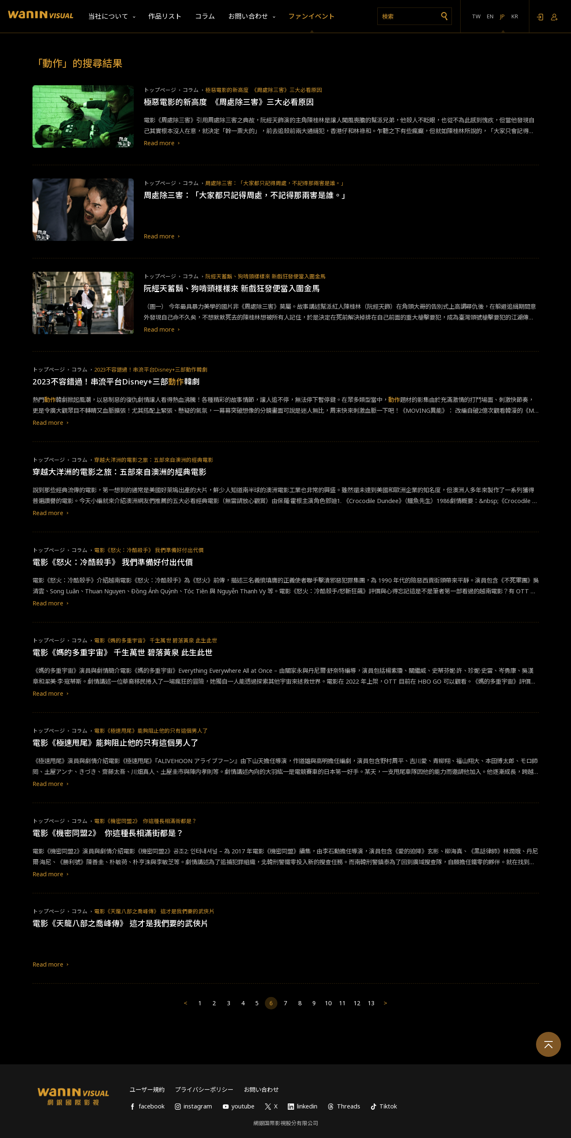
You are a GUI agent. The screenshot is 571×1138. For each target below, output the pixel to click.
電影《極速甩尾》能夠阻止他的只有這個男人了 (151, 730)
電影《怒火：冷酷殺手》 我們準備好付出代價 (149, 550)
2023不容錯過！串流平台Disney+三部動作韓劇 (150, 369)
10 (328, 1003)
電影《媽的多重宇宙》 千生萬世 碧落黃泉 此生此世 (155, 640)
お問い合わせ (261, 1089)
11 (342, 1003)
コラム (190, 90)
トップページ (160, 90)
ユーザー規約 (147, 1089)
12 (357, 1003)
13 (371, 1003)
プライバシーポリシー (204, 1089)
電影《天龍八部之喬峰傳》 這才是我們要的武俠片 (154, 911)
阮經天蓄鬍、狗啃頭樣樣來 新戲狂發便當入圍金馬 (265, 276)
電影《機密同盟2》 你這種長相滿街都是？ (145, 821)
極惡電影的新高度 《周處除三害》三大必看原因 (263, 90)
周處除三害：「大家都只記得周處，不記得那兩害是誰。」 (275, 183)
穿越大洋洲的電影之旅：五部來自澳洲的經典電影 (153, 460)
